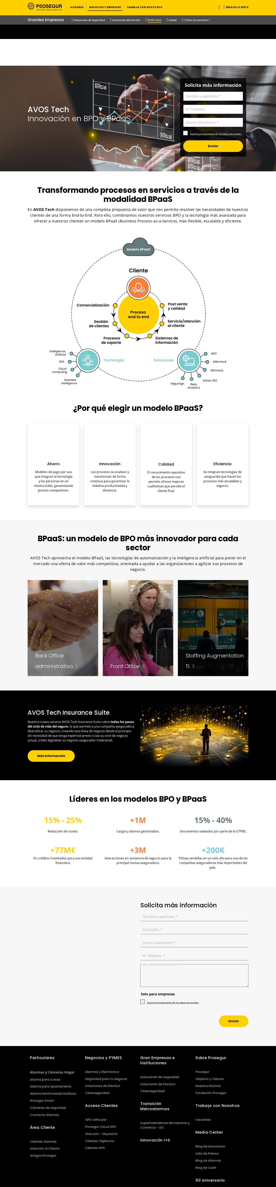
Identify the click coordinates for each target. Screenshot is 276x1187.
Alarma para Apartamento (50, 1050)
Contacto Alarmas (44, 1079)
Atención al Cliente (44, 1112)
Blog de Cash (206, 1131)
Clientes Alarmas (43, 1105)
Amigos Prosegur (43, 1119)
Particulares (42, 1022)
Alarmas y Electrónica (102, 1036)
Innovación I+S (155, 1104)
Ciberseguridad (97, 1057)
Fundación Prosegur (211, 1057)
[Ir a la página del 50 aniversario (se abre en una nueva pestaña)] (138, 32)
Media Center (209, 1096)
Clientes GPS (95, 1112)
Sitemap (77, 1169)
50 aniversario (210, 1144)
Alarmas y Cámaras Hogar (52, 1036)
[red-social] (236, 1169)
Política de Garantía (142, 1169)
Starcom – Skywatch (101, 1098)
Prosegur (202, 1036)
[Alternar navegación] (218, 7)
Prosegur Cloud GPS (100, 1091)
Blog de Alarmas (208, 1124)
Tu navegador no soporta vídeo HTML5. (138, 32)
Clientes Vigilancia (99, 1105)
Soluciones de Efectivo (102, 1050)
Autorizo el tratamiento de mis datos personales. (216, 97)
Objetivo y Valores (210, 1043)
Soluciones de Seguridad (159, 1041)
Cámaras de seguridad (48, 1072)
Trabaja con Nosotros (218, 1069)
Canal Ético (209, 1169)
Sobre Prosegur (211, 1022)
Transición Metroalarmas (154, 1070)
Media (76, 1174)
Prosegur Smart (42, 1065)
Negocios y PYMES (103, 1022)
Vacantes (203, 1084)
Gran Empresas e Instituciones (157, 1024)
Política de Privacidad (105, 1169)
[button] (77, 7)
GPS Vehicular (96, 1084)
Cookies (189, 1169)
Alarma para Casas (45, 1043)
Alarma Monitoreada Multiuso (53, 1057)
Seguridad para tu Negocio (106, 1043)
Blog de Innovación (210, 1110)
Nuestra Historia (208, 1050)
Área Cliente (42, 1091)
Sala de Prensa (207, 1117)
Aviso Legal (170, 1169)
